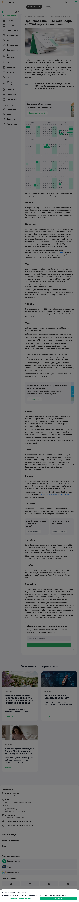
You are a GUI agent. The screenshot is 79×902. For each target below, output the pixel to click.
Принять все (58, 899)
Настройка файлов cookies (20, 899)
